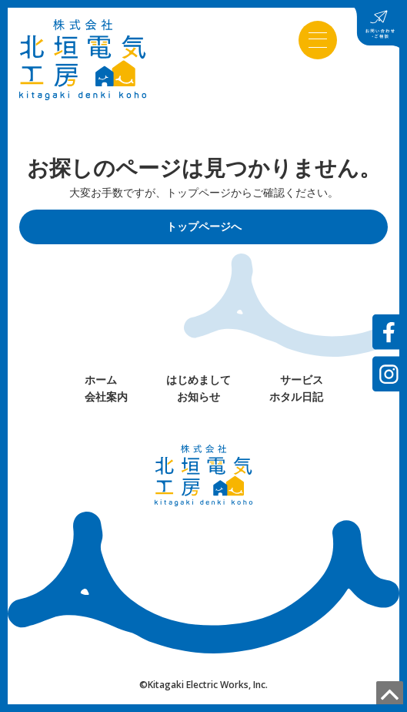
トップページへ (204, 226)
